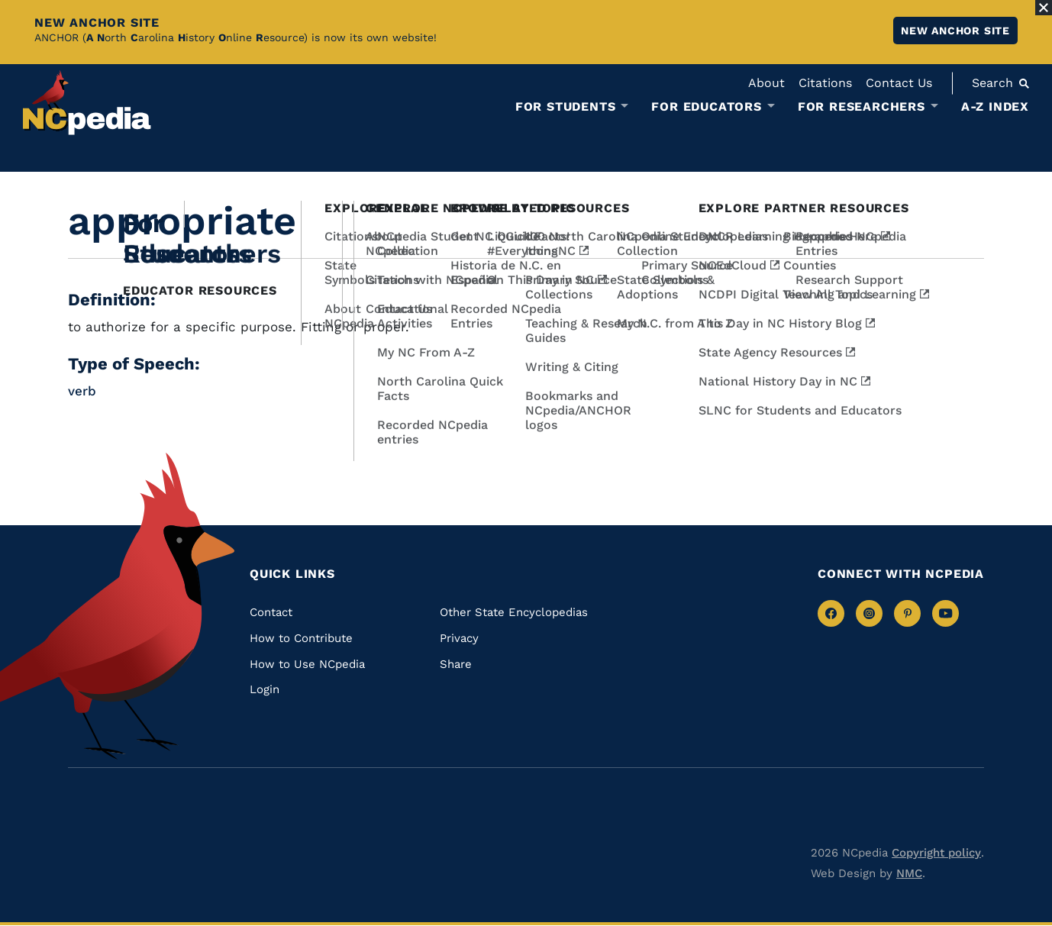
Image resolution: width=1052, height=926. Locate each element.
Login (264, 689)
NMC (909, 873)
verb (82, 390)
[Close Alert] (1043, 7)
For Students (565, 107)
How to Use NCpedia (307, 664)
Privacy (459, 638)
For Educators (706, 107)
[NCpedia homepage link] (87, 102)
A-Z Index (995, 106)
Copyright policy (936, 853)
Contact (271, 612)
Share (456, 664)
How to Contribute (301, 638)
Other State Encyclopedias (514, 612)
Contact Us (899, 83)
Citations (825, 83)
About (766, 83)
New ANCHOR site (955, 30)
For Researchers (861, 107)
